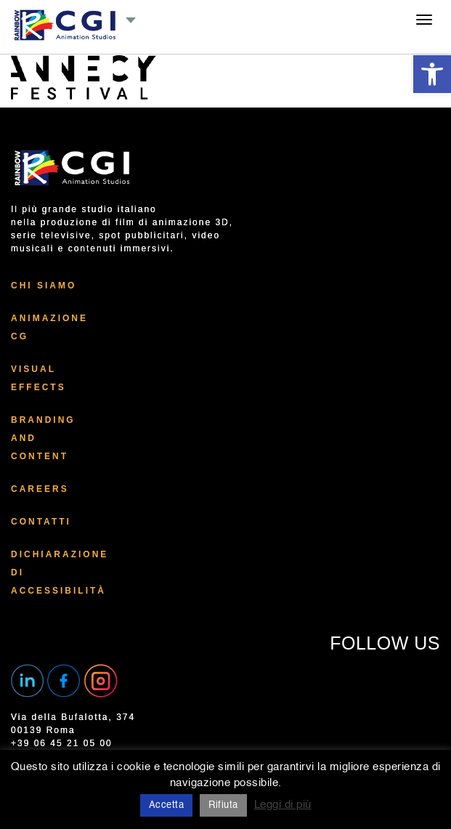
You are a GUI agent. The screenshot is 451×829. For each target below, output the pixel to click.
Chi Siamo (43, 285)
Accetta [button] (166, 805)
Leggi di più (283, 804)
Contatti (41, 522)
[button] (432, 74)
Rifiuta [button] (223, 805)
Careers (40, 489)
